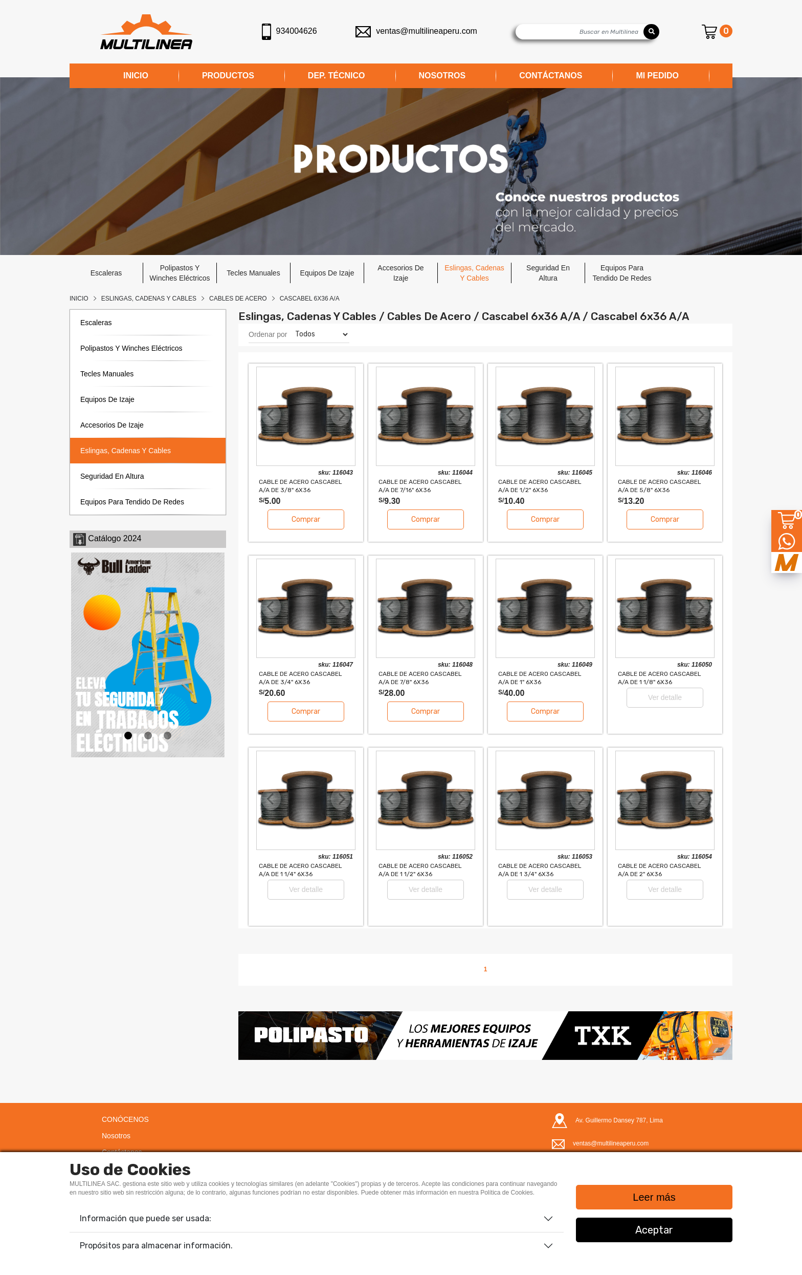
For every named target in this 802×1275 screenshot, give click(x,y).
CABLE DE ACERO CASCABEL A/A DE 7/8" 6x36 (420, 677)
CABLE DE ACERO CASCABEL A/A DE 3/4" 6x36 (300, 677)
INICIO (135, 75)
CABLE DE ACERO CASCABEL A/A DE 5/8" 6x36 (659, 485)
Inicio (79, 298)
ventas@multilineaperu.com (416, 31)
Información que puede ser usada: (145, 1218)
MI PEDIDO (657, 75)
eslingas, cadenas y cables (474, 273)
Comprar (306, 519)
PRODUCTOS (228, 75)
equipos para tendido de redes (621, 273)
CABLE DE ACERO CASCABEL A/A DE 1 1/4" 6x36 (300, 869)
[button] (275, 1035)
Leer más (654, 1197)
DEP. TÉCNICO (336, 75)
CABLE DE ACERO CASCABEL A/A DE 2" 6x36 (659, 869)
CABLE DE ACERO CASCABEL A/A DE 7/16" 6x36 (420, 485)
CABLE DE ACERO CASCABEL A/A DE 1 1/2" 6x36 (420, 869)
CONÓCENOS (125, 1119)
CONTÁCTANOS (550, 75)
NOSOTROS (442, 75)
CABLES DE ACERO (238, 298)
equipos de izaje (327, 273)
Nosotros (116, 1136)
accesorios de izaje (400, 273)
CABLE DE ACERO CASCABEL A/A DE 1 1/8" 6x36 (659, 677)
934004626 (289, 32)
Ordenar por (268, 334)
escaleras (106, 273)
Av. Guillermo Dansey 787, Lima (619, 1120)
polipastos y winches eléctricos (179, 273)
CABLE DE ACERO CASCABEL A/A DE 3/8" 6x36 (300, 485)
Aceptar (654, 1230)
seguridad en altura (548, 273)
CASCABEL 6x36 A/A (310, 298)
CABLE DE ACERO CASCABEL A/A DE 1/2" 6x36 (540, 485)
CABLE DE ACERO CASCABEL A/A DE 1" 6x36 (540, 677)
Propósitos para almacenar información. (156, 1245)
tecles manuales (253, 273)
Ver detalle (665, 697)
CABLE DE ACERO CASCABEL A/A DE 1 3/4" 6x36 (540, 869)
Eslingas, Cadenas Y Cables (148, 298)
